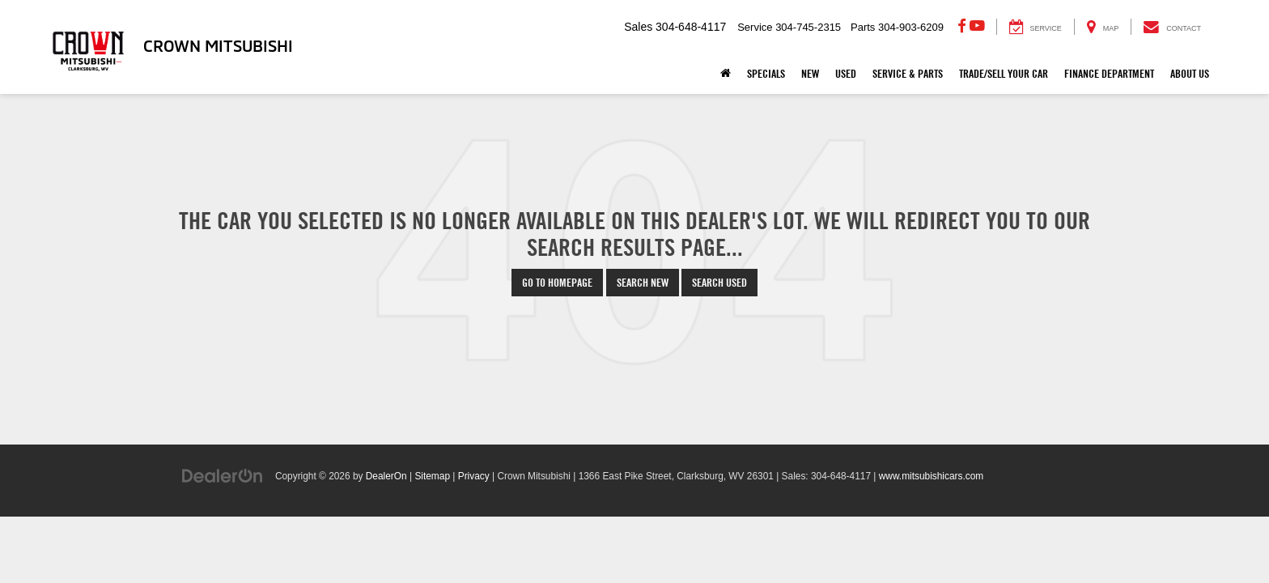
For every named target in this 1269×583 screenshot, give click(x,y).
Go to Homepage (557, 282)
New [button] (810, 73)
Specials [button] (766, 73)
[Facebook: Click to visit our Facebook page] (961, 26)
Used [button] (845, 73)
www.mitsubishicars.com (931, 476)
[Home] (725, 73)
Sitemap (432, 476)
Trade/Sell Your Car (1003, 73)
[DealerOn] (222, 475)
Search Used (719, 282)
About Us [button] (1189, 73)
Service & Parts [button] (907, 73)
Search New (642, 282)
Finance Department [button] (1109, 73)
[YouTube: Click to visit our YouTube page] (977, 26)
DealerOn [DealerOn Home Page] (386, 476)
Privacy (474, 476)
